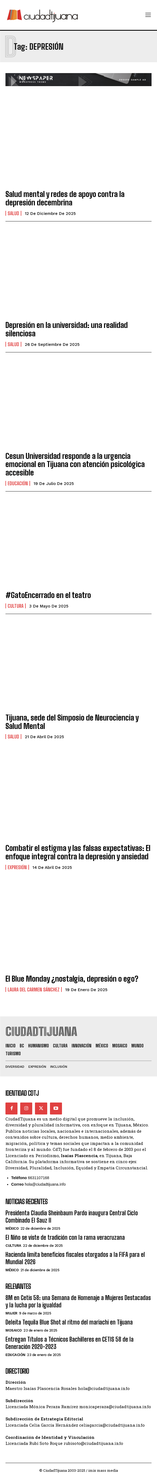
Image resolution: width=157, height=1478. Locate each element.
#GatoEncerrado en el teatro (48, 595)
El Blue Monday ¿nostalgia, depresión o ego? (71, 978)
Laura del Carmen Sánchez (34, 989)
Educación (18, 483)
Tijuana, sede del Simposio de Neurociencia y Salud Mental (72, 722)
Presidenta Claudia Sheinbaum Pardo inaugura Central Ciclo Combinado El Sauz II (71, 1216)
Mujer (11, 1313)
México (12, 1228)
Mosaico (13, 1330)
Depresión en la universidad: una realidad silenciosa (66, 329)
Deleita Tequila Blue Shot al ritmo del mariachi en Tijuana (69, 1322)
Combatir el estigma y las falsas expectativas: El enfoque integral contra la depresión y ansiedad (77, 852)
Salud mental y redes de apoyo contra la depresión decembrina (65, 198)
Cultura (15, 605)
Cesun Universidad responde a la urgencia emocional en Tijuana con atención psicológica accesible (75, 464)
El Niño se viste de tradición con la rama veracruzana (65, 1237)
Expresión (17, 867)
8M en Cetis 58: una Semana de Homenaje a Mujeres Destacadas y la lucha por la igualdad (78, 1301)
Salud (13, 213)
